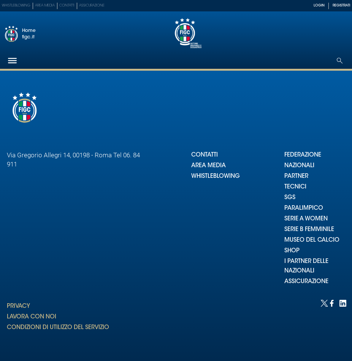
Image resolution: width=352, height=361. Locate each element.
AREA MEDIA (208, 166)
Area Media (45, 5)
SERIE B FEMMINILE (309, 230)
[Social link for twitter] (323, 303)
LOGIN (319, 5)
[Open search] (339, 60)
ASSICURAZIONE (306, 282)
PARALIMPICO (303, 208)
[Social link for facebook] (333, 303)
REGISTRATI (341, 5)
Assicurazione (92, 5)
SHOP (292, 251)
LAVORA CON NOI (31, 317)
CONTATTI (204, 155)
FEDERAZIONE (302, 155)
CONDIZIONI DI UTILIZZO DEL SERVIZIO (58, 328)
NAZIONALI (299, 166)
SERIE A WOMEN (306, 219)
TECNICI (295, 187)
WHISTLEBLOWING (215, 176)
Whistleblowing (16, 5)
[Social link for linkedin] (342, 303)
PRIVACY (18, 306)
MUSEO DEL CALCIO (311, 240)
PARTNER (296, 176)
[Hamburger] (12, 60)
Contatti (67, 5)
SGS (289, 198)
